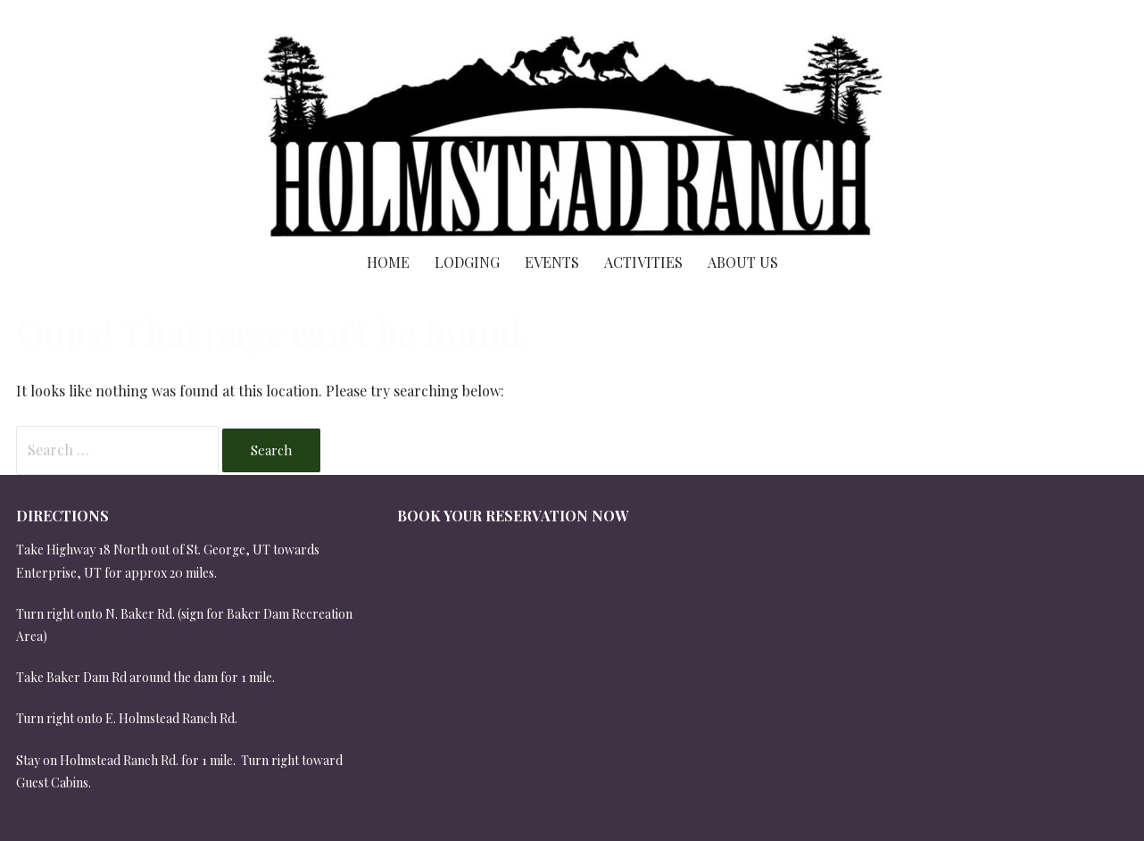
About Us (743, 262)
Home (388, 262)
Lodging (467, 262)
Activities (643, 262)
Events (552, 262)
